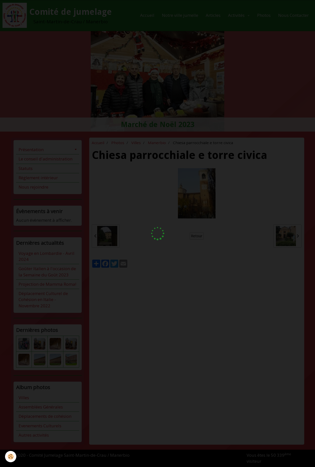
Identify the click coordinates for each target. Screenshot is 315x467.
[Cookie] (10, 456)
